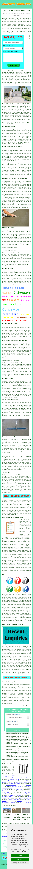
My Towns (5, 863)
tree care (19, 789)
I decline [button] (19, 859)
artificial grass (7, 796)
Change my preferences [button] (19, 862)
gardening (19, 801)
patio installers (24, 793)
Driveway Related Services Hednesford (15, 706)
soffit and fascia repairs (19, 777)
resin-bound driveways (8, 802)
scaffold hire (16, 786)
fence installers (7, 792)
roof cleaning (11, 780)
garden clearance (7, 788)
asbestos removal (14, 779)
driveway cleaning (15, 795)
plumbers (28, 785)
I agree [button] (20, 855)
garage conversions (14, 783)
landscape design (11, 785)
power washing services (22, 782)
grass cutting (23, 798)
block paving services (8, 790)
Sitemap (3, 853)
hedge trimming (13, 799)
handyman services (26, 804)
